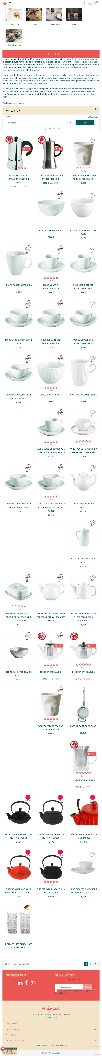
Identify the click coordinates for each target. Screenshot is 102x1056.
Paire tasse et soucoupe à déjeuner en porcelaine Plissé (51, 507)
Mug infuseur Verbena (83, 780)
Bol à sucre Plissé (51, 394)
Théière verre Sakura (83, 672)
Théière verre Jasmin (51, 672)
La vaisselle (14, 24)
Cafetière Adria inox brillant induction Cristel (19, 179)
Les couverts (54, 24)
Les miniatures (14, 45)
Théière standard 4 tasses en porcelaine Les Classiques (83, 617)
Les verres (74, 24)
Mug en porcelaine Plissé (83, 394)
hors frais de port (60, 1046)
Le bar (34, 24)
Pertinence (39, 122)
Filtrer (85, 123)
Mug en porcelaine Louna (18, 285)
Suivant (95, 964)
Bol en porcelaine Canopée (51, 230)
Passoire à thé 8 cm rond (83, 726)
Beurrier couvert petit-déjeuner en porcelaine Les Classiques (19, 617)
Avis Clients (11, 1049)
